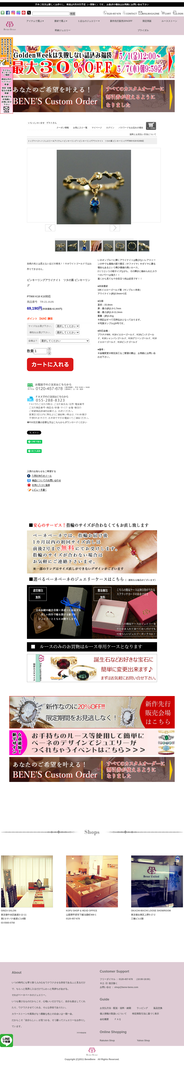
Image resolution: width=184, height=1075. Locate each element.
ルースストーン (169, 21)
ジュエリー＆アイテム (52, 141)
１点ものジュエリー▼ (89, 21)
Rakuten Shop (107, 1040)
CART (166, 13)
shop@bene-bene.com (126, 987)
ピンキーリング (70, 141)
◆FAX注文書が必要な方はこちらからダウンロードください (57, 422)
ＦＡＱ (117, 1019)
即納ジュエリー (62, 30)
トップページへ (34, 141)
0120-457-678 (112, 13)
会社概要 (104, 1019)
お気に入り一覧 (80, 128)
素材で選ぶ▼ (61, 21)
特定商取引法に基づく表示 (145, 1013)
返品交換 (157, 1008)
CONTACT (129, 13)
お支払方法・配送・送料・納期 (115, 1008)
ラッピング (142, 1008)
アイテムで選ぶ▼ (35, 21)
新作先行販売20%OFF (121, 21)
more (83, 1032)
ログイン (110, 128)
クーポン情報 (63, 128)
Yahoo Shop (143, 1040)
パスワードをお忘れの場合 (131, 128)
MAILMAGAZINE (148, 13)
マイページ (97, 128)
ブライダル (143, 30)
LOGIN (177, 13)
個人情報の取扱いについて (113, 1013)
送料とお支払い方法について (143, 134)
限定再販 (147, 21)
